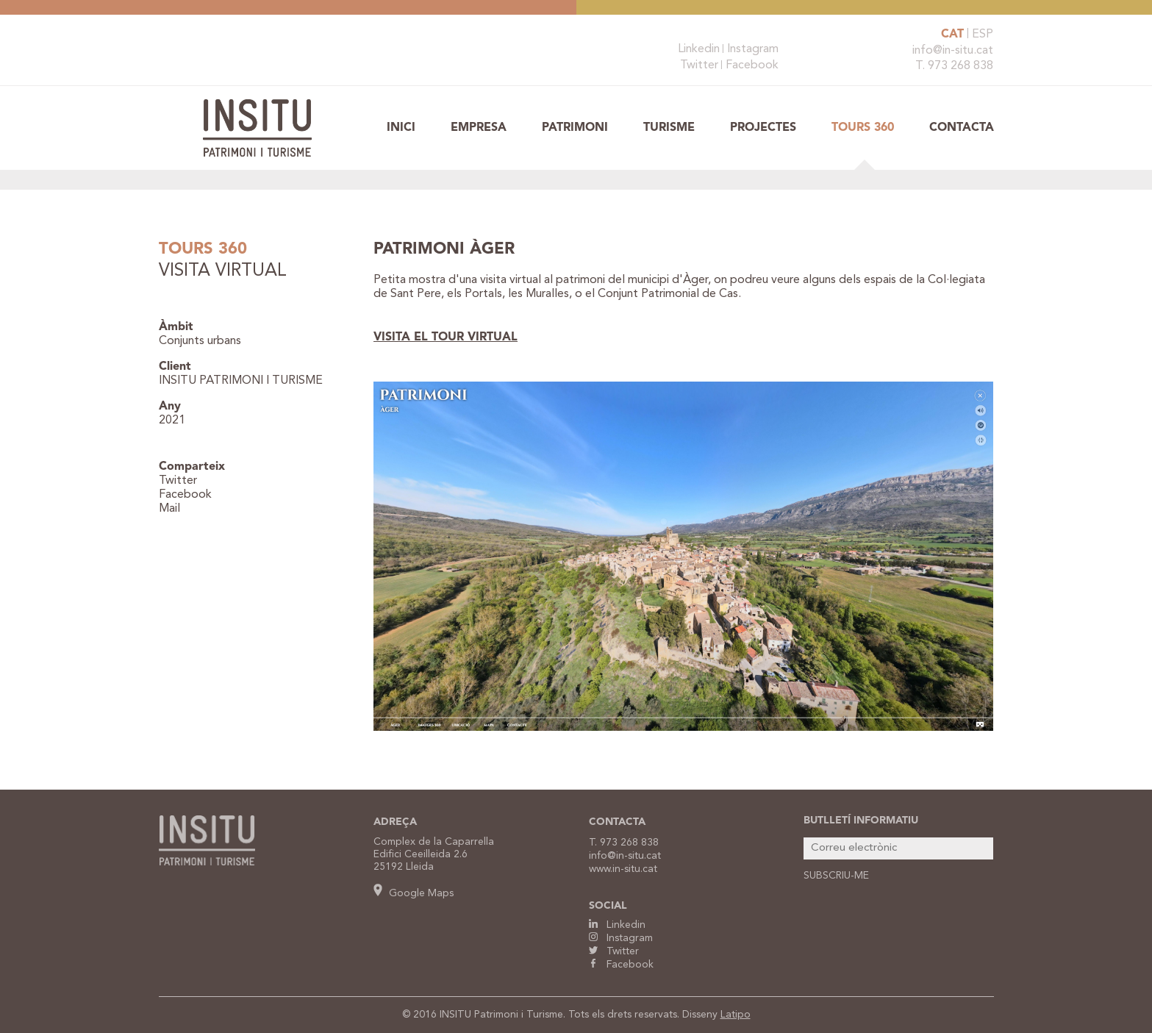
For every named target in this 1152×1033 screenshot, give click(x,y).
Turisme (669, 128)
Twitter (699, 65)
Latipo (735, 1014)
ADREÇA (395, 822)
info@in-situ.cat (952, 51)
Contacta (961, 128)
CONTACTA (617, 822)
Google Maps (413, 893)
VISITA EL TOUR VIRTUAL (445, 337)
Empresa (479, 128)
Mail (169, 509)
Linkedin (699, 49)
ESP (982, 34)
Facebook (752, 65)
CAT (952, 34)
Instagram (753, 49)
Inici (401, 128)
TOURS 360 (862, 128)
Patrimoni (575, 128)
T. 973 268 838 (954, 66)
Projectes (763, 128)
